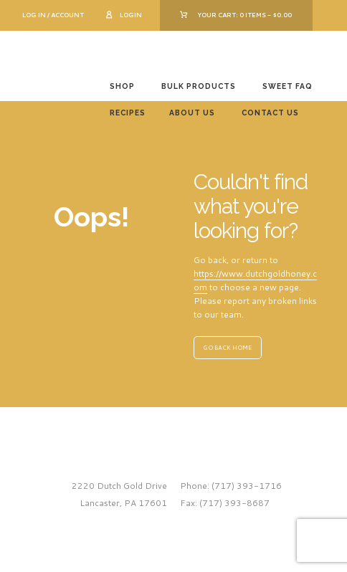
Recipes (128, 112)
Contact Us (270, 112)
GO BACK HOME (227, 347)
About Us (192, 112)
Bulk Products (198, 86)
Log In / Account (53, 15)
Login (131, 15)
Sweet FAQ (287, 86)
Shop (122, 86)
